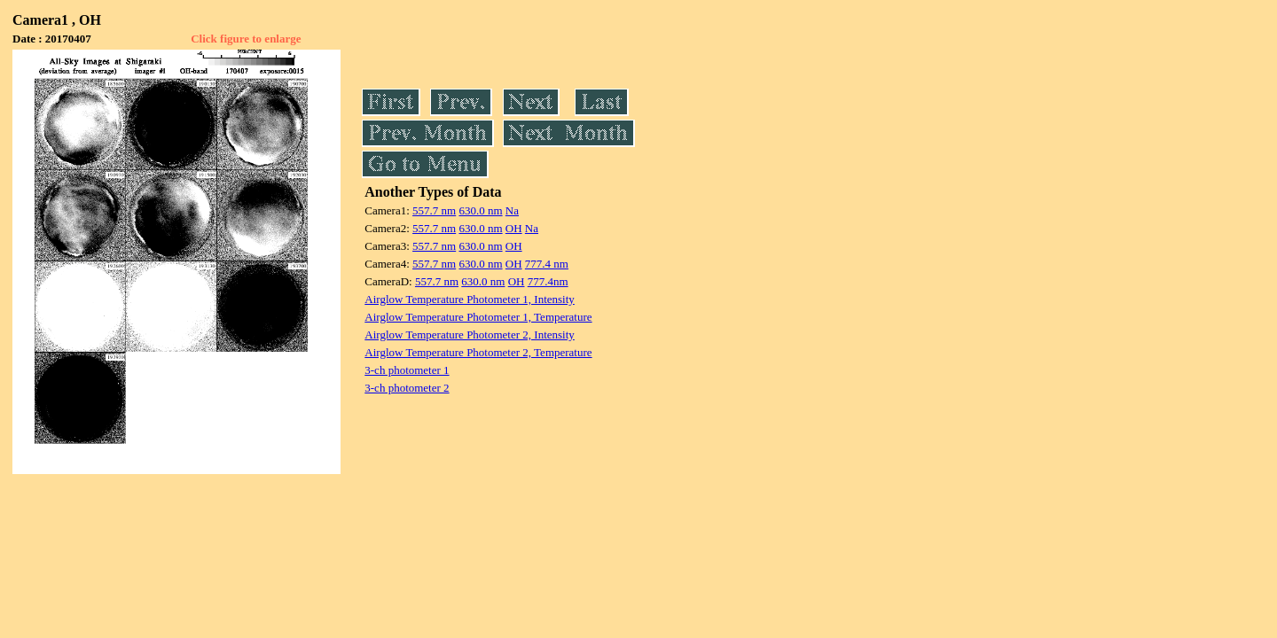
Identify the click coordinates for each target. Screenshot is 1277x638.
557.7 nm (434, 210)
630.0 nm (480, 210)
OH (513, 228)
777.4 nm (546, 263)
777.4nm (548, 281)
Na (512, 210)
